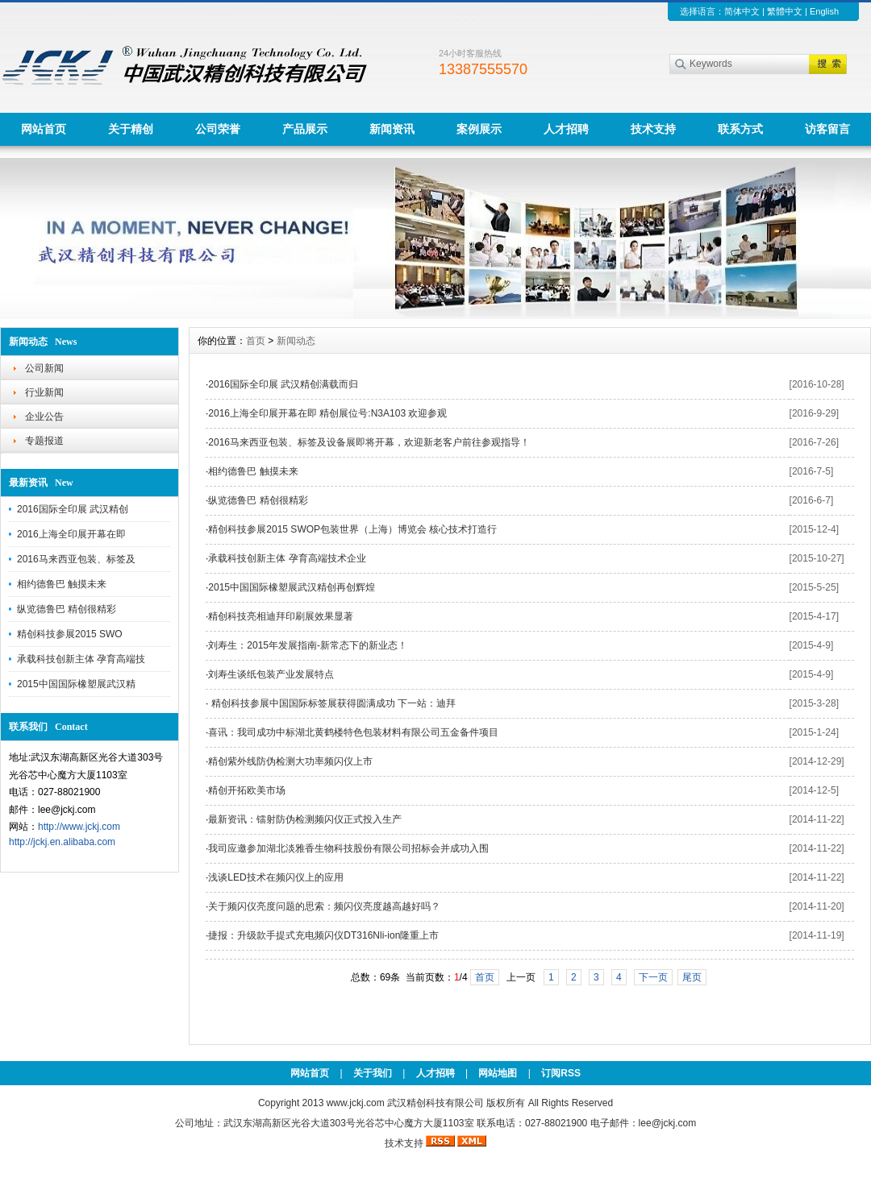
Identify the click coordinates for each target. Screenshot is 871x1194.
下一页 (653, 977)
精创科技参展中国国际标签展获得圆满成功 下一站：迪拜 (332, 703)
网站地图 (497, 1073)
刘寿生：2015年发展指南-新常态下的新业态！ (307, 645)
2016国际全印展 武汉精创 (72, 509)
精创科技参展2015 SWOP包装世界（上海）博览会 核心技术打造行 (352, 529)
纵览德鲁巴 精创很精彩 (66, 609)
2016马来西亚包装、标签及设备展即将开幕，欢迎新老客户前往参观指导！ (369, 442)
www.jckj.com (356, 1103)
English (824, 11)
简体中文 (742, 11)
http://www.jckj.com (79, 826)
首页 (255, 340)
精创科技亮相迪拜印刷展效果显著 (280, 616)
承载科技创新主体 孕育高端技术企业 (286, 558)
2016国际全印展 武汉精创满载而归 (283, 384)
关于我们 (372, 1073)
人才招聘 (566, 128)
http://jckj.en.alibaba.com (62, 842)
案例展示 (479, 128)
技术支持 (653, 128)
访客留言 (827, 128)
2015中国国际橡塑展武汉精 (76, 684)
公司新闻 (44, 368)
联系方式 (740, 128)
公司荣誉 (217, 128)
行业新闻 (44, 392)
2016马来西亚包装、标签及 (76, 559)
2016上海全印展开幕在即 (71, 534)
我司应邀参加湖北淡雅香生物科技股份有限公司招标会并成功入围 (348, 848)
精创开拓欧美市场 (246, 790)
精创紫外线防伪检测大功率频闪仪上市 (290, 761)
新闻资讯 (392, 128)
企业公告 (44, 416)
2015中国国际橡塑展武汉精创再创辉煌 (291, 587)
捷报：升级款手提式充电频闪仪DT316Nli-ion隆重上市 (323, 935)
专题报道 (44, 440)
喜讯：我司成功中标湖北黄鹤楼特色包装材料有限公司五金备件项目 (353, 732)
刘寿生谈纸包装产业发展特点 (271, 674)
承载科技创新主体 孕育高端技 (81, 659)
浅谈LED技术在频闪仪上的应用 (275, 877)
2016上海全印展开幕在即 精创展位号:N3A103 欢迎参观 (327, 413)
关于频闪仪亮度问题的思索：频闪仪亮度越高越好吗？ (324, 906)
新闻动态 (296, 340)
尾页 (692, 977)
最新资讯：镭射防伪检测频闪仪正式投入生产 (305, 819)
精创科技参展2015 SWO (70, 634)
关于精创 (130, 128)
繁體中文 (784, 11)
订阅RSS (561, 1073)
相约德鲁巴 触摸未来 (61, 584)
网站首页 (43, 128)
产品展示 (304, 128)
